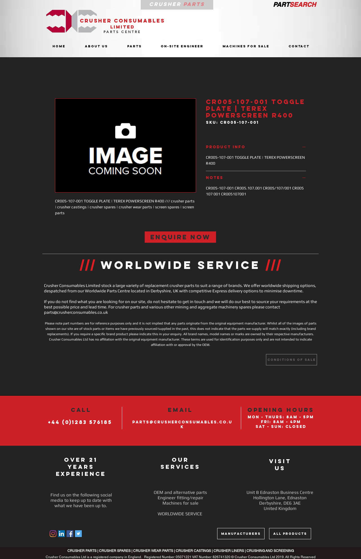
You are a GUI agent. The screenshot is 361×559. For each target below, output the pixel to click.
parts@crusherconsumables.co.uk (76, 312)
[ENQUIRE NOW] (180, 237)
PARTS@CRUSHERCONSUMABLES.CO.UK (182, 424)
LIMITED (122, 27)
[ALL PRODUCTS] (290, 533)
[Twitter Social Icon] (78, 533)
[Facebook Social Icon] (70, 533)
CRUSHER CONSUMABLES (122, 20)
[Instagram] (53, 533)
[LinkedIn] (61, 533)
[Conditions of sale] (291, 359)
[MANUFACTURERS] (241, 533)
